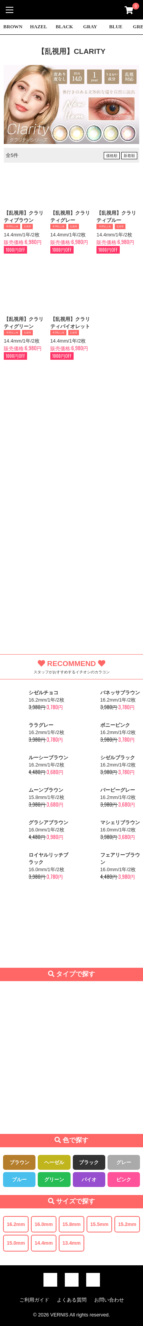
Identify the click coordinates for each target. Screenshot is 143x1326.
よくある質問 (72, 1300)
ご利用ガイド (34, 1300)
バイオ (89, 1179)
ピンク (123, 1179)
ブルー (19, 1179)
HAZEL (38, 26)
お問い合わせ (109, 1300)
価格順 (111, 156)
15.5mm (99, 1224)
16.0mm (44, 1224)
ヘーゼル (54, 1162)
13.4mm (72, 1243)
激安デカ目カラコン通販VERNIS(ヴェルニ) (71, 9)
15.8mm (72, 1224)
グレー (123, 1162)
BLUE (115, 26)
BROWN (12, 26)
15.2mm (127, 1224)
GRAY (90, 26)
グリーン (54, 1179)
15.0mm (16, 1243)
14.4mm (44, 1243)
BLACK (64, 26)
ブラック (89, 1162)
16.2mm (16, 1224)
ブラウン (19, 1162)
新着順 (129, 156)
